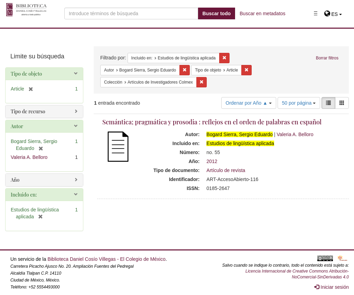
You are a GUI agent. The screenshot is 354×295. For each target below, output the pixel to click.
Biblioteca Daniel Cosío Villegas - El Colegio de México (106, 259)
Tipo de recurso (28, 111)
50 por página (299, 103)
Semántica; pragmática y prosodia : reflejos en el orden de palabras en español (212, 122)
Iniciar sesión (331, 287)
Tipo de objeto (26, 73)
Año (15, 180)
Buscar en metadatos (262, 13)
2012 (211, 161)
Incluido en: (24, 194)
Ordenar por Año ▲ (249, 103)
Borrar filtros (327, 58)
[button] (333, 14)
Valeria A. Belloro (295, 134)
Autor (17, 126)
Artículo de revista (225, 170)
